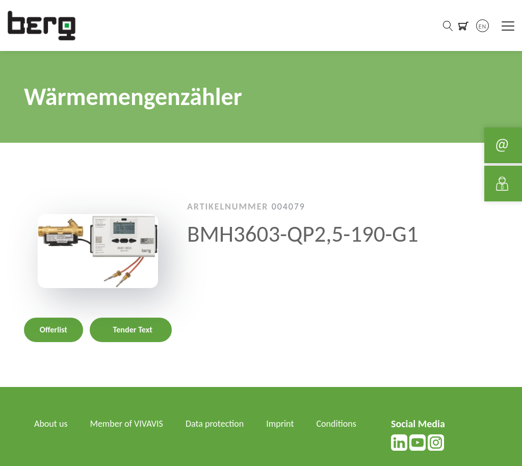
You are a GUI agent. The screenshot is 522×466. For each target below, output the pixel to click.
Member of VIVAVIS (126, 423)
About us (50, 423)
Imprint (280, 423)
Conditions (336, 423)
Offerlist (53, 329)
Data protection (215, 423)
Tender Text (132, 329)
